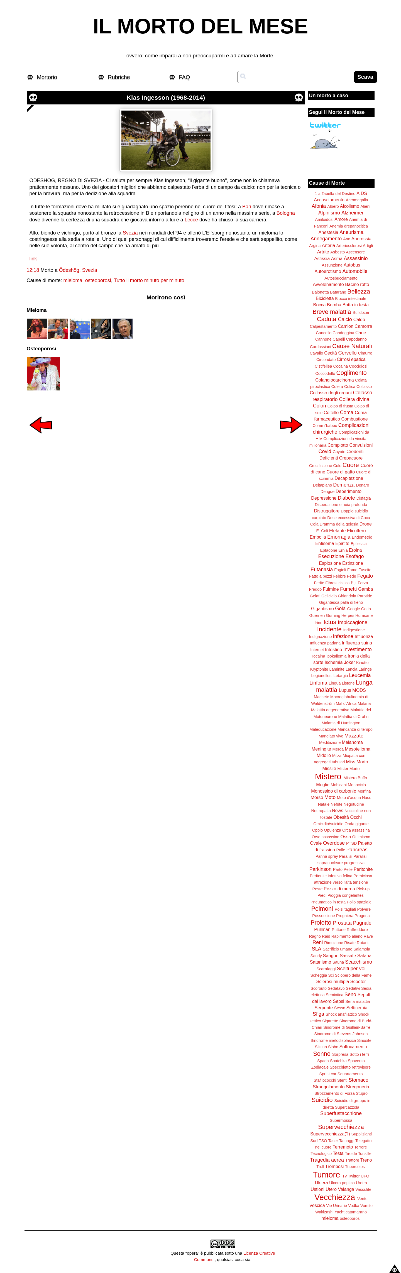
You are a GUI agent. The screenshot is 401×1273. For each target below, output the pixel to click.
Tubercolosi (355, 1166)
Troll (320, 1166)
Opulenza (332, 830)
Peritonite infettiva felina (331, 876)
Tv (344, 1176)
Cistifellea (323, 366)
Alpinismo (329, 213)
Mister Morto (349, 768)
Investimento (357, 649)
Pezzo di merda (339, 888)
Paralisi (345, 856)
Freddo (315, 589)
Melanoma (352, 742)
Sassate (348, 955)
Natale (324, 804)
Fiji (353, 582)
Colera (337, 386)
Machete (321, 697)
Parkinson (320, 869)
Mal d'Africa (346, 703)
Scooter (358, 981)
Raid (326, 936)
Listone (348, 683)
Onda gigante (356, 824)
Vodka (353, 1205)
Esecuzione (331, 556)
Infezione (343, 636)
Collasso (364, 386)
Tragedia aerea (327, 1160)
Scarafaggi (326, 969)
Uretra (361, 1183)
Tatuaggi (346, 1140)
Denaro (362, 485)
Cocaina (340, 366)
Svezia (131, 233)
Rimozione (333, 942)
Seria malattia (357, 1001)
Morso (316, 797)
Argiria (315, 245)
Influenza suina (357, 642)
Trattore (352, 1160)
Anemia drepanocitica (348, 226)
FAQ (184, 77)
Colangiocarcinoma (334, 379)
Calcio (345, 319)
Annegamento (326, 238)
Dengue (327, 491)
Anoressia (361, 238)
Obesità (341, 817)
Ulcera (321, 1182)
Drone (366, 523)
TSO (323, 1140)
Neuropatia (321, 810)
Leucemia (360, 675)
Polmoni (322, 908)
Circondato (326, 359)
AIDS (361, 193)
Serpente (324, 1007)
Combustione (354, 418)
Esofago (355, 556)
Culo (337, 465)
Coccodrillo (325, 373)
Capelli (339, 339)
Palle (340, 850)
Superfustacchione (341, 1113)
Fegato (365, 576)
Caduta (326, 319)
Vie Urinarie (336, 1205)
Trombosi (334, 1166)
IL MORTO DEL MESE (200, 26)
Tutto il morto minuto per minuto (149, 280)
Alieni (365, 206)
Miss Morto (357, 761)
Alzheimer (352, 213)
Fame (352, 570)
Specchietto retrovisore (350, 1067)
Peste (317, 889)
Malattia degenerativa (330, 710)
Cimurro (365, 353)
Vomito (366, 1205)
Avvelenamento (328, 284)
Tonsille (364, 1153)
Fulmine (331, 589)
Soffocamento (353, 1046)
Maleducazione (322, 729)
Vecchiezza (334, 1197)
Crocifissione (320, 465)
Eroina (355, 550)
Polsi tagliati (345, 909)
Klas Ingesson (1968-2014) (166, 97)
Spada (323, 1061)
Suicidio (322, 1099)
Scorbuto (318, 988)
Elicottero (356, 530)
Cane (360, 332)
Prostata (342, 923)
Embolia (318, 536)
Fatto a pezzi (320, 576)
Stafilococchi (325, 1080)
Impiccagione (352, 622)
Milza (337, 755)
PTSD (351, 843)
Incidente (329, 629)
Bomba (334, 304)
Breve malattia (331, 311)
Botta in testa (356, 304)
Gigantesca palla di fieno (341, 602)
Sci (331, 975)
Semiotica (334, 995)
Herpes (347, 615)
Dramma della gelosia (339, 524)
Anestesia (328, 232)
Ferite (319, 583)
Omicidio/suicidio (328, 824)
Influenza (364, 636)
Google (353, 609)
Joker (349, 662)
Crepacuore (351, 457)
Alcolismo (349, 206)
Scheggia (318, 975)
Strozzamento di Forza (334, 1093)
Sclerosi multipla (332, 981)
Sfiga (318, 1014)
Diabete (346, 498)
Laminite (336, 669)
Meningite (321, 748)
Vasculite (363, 1189)
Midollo (324, 755)
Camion (345, 326)
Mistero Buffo (355, 778)
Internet (317, 650)
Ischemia (334, 662)
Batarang (338, 292)
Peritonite (363, 869)
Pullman (322, 929)
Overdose (334, 843)
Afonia (319, 206)
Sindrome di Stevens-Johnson (341, 1034)
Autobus (352, 264)
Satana (364, 955)
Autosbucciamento (340, 278)
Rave (368, 936)
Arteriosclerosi (349, 245)
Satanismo (320, 961)
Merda (338, 749)
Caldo (359, 319)
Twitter (354, 1176)
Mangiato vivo (331, 736)
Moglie (322, 784)
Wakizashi (324, 1212)
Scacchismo (358, 962)
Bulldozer (361, 312)
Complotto (337, 445)
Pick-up (363, 889)
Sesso (339, 1008)
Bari (247, 206)
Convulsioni (361, 445)
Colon (319, 406)
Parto (338, 869)
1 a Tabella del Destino (335, 193)
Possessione (323, 915)
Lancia (351, 669)
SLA (316, 949)
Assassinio (356, 258)
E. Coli (322, 531)
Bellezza (358, 291)
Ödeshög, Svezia (78, 270)
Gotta (366, 609)
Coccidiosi (358, 366)
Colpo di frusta (340, 406)
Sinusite (364, 1040)
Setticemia (357, 1007)
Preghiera (344, 915)
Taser (333, 1140)
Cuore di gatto (341, 471)
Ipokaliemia (336, 656)
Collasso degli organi (331, 392)
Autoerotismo (328, 271)
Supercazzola (347, 1107)
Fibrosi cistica (337, 583)
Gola (340, 608)
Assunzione (332, 265)
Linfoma (318, 683)
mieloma (72, 280)
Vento (362, 1198)
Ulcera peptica (342, 1183)
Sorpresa (340, 1054)
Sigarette (330, 1021)
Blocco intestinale (350, 298)
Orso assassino (325, 837)
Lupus (345, 690)
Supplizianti (361, 1134)
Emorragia (338, 537)
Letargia (340, 675)
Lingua (335, 683)
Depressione (323, 497)
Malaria (364, 703)
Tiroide (351, 1153)
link (33, 259)
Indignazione (320, 636)
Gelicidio (329, 596)
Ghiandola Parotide (355, 596)
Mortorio (47, 77)
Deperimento (348, 491)
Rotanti (363, 942)
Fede (351, 576)
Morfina (364, 791)
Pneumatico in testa (328, 902)
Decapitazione (349, 478)
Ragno (315, 936)
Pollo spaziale (359, 902)
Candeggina (343, 333)
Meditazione (330, 742)
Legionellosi (321, 675)
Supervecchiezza (341, 1126)
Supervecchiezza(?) (330, 1133)
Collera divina (354, 399)
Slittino (321, 1047)
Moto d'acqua (349, 797)
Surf (313, 1140)
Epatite (342, 543)
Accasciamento (329, 199)
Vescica (317, 1205)
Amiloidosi (324, 219)
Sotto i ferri (359, 1054)
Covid (325, 451)
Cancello (323, 333)
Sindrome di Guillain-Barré (346, 1027)
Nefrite (336, 804)
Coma (346, 412)
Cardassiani (320, 346)
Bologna (286, 213)
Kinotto (362, 662)
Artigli (368, 245)
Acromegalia (357, 200)
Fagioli (340, 570)
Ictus (330, 622)
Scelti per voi (351, 968)
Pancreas (357, 849)
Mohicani (339, 785)
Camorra (363, 326)
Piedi (321, 895)
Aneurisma (351, 232)
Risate (350, 942)
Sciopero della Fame (353, 975)
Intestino (333, 649)
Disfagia (363, 498)
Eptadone (328, 550)
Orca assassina (356, 830)
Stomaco (358, 1080)
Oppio (317, 830)
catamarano (356, 1212)
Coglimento (351, 372)
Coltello (331, 412)
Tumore (326, 1174)
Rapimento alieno (347, 936)
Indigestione (354, 630)
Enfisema (324, 543)
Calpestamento (323, 326)
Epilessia (359, 543)
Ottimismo (361, 837)
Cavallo (316, 353)
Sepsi (338, 1001)
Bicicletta (325, 298)
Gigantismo (322, 608)
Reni (317, 942)
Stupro (362, 1093)
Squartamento (350, 1074)
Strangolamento (328, 1086)
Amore (341, 219)
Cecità (330, 352)
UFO (365, 1176)
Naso (366, 797)
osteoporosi (98, 280)
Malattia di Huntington (341, 723)
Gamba (365, 589)
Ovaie (316, 843)
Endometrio (362, 537)
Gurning (333, 615)
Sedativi (353, 988)
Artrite (323, 251)
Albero (333, 206)
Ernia (343, 550)
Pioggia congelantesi (346, 895)
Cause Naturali (352, 346)
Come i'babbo (324, 425)
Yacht (339, 1212)
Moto (330, 797)
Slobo (333, 1047)
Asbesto (337, 252)
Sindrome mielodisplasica (333, 1040)
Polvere (364, 909)
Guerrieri (317, 615)
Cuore (351, 464)
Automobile (354, 271)
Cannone (323, 339)
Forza (363, 583)
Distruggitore (327, 510)
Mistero (328, 776)
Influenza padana (325, 643)
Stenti (342, 1080)
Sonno (321, 1053)
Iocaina (318, 656)
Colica (349, 386)
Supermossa (341, 1120)
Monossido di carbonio (333, 790)
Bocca (319, 304)
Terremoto (343, 1146)
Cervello (347, 353)
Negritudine (354, 804)
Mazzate (353, 736)
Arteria (328, 245)
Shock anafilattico (341, 1014)
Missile (329, 768)
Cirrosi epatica (351, 359)
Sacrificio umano (337, 949)
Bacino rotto (357, 284)
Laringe (365, 669)
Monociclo (357, 785)
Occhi (356, 817)
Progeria (362, 915)
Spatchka (338, 1061)
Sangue (331, 955)
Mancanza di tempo (355, 729)
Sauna (338, 962)
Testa (338, 1153)
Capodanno (356, 339)
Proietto (320, 922)
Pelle (348, 869)
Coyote (339, 451)
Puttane (339, 929)
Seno (350, 994)
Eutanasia (321, 569)
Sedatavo (336, 988)
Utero (331, 1189)
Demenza (343, 485)
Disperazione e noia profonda (341, 504)
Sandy (316, 956)
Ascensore (355, 252)
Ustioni (317, 1189)
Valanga (346, 1189)
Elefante (337, 530)
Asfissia (322, 258)
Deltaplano (322, 485)
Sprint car (328, 1074)
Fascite (364, 570)
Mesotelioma (357, 748)
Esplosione (330, 563)
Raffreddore (357, 929)
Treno (366, 1159)
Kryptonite (319, 669)
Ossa (346, 836)
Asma (337, 258)
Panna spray (327, 856)
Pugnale (362, 923)
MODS (359, 690)
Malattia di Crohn (353, 716)
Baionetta (320, 292)
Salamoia (361, 949)
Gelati (315, 596)
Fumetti (348, 589)
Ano (346, 239)
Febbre (339, 576)
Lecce (191, 220)
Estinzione (352, 563)
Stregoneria (357, 1086)
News (337, 810)
